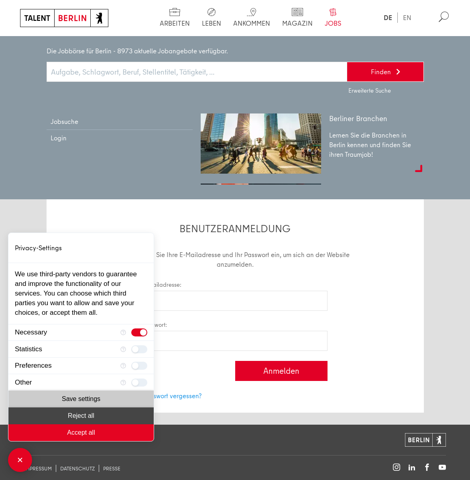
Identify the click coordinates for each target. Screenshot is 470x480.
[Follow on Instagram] (396, 468)
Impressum (38, 468)
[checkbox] (139, 332)
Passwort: (235, 336)
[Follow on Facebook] (427, 468)
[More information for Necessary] (123, 333)
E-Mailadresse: (235, 296)
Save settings (81, 398)
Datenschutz (77, 468)
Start (35, 44)
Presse (111, 468)
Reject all (81, 415)
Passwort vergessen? (172, 395)
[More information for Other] (123, 382)
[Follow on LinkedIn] (411, 468)
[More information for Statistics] (123, 349)
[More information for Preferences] (123, 366)
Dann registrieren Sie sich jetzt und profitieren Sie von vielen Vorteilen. (200, 141)
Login (67, 44)
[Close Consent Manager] (20, 460)
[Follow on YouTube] (442, 468)
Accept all (81, 432)
